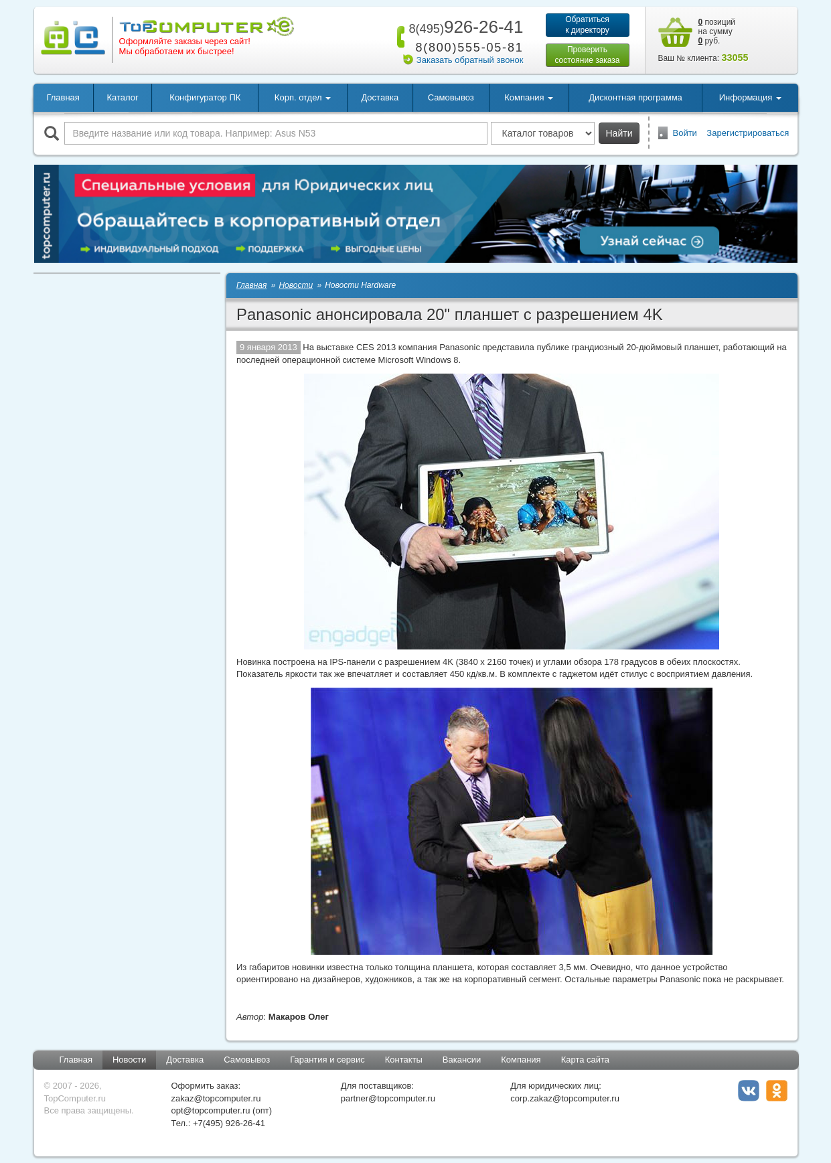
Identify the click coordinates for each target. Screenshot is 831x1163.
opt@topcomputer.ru (210, 1110)
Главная (62, 97)
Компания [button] (528, 97)
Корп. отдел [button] (303, 97)
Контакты (404, 1060)
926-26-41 (463, 27)
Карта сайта (585, 1060)
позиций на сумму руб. (717, 31)
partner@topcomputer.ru (388, 1098)
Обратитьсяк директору (587, 25)
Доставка (379, 97)
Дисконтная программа (635, 97)
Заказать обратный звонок (470, 60)
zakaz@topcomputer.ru (216, 1098)
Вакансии (462, 1060)
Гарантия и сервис (327, 1060)
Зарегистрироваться (747, 133)
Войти (685, 133)
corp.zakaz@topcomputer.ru (564, 1098)
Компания (521, 1060)
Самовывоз (451, 97)
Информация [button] (750, 97)
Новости (129, 1060)
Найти (619, 133)
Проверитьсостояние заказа (586, 55)
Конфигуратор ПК (204, 97)
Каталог (122, 97)
